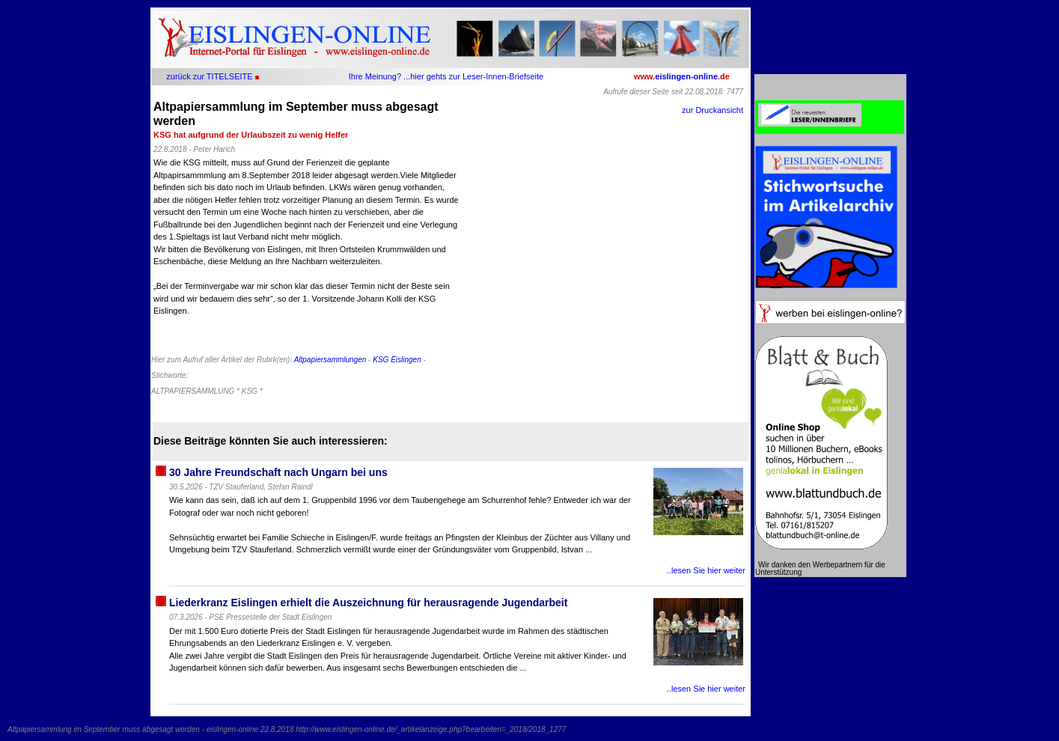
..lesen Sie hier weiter (706, 570)
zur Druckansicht (712, 110)
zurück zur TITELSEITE (209, 76)
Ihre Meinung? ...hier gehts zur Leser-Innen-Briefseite (446, 76)
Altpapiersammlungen (330, 360)
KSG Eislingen (397, 360)
